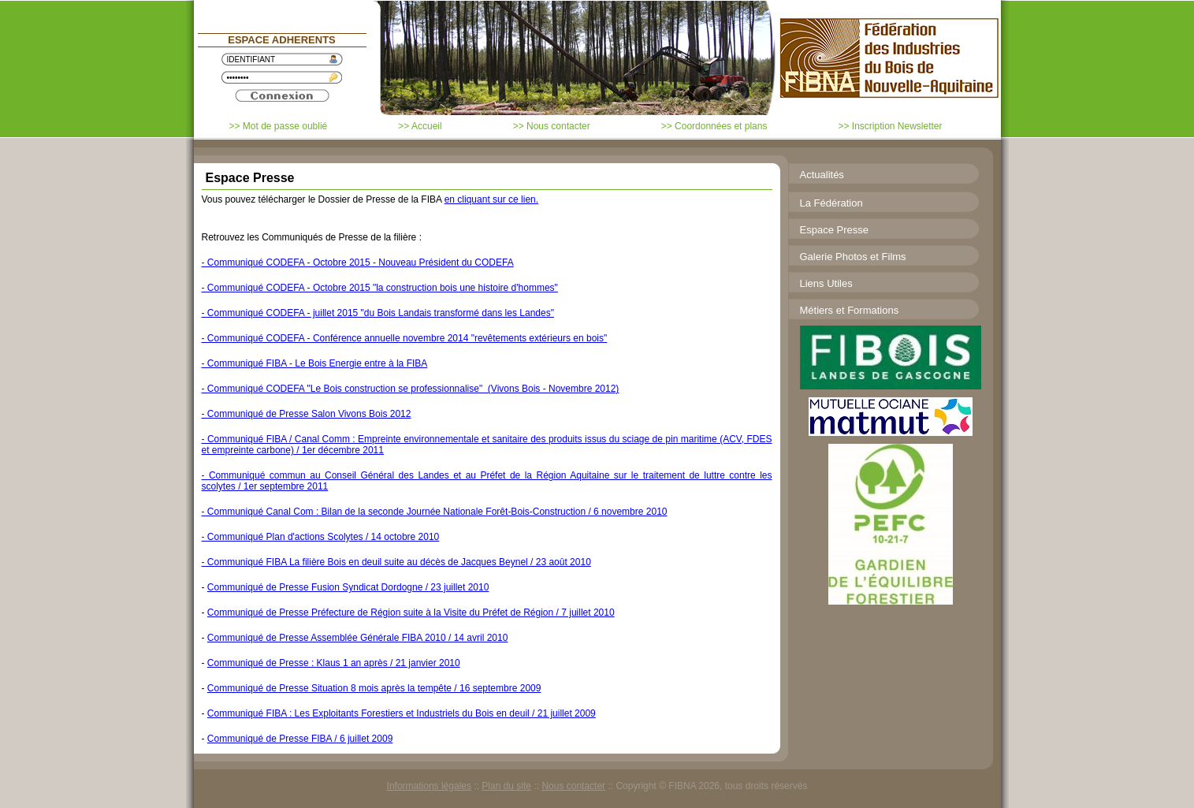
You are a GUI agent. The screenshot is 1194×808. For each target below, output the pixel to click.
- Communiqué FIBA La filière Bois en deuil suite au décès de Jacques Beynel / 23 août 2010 (396, 562)
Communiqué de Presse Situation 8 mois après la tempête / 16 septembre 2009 (374, 688)
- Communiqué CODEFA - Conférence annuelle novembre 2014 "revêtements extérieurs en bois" (405, 338)
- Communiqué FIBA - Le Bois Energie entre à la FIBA (315, 363)
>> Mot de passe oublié (278, 126)
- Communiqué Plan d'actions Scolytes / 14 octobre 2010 (321, 536)
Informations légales (429, 785)
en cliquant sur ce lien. (491, 199)
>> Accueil (419, 126)
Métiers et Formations (849, 310)
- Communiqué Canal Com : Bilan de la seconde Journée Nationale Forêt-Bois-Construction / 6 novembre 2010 (435, 511)
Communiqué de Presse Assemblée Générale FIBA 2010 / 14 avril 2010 (357, 637)
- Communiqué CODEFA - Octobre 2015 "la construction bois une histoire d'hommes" (380, 287)
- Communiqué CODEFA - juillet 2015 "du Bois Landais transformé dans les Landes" (378, 312)
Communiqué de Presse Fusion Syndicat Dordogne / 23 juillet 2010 (348, 587)
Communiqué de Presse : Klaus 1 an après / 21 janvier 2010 (333, 662)
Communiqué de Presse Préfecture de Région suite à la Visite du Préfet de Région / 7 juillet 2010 (411, 612)
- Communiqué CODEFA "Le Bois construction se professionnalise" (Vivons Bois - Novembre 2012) (410, 388)
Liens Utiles (826, 283)
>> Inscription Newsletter (890, 126)
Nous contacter (573, 785)
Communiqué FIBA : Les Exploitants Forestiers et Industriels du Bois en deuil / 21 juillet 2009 (401, 713)
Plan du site (506, 785)
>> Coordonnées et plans (714, 126)
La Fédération (831, 203)
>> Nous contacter (551, 126)
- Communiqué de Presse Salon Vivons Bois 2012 (306, 413)
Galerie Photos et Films (853, 257)
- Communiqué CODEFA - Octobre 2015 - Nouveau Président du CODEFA (358, 262)
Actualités (822, 175)
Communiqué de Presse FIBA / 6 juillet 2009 (299, 738)
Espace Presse (834, 230)
